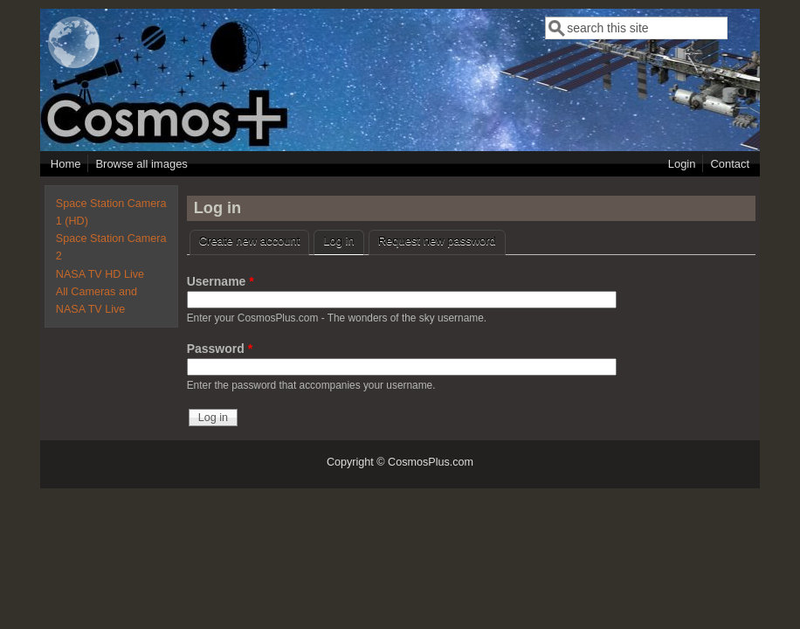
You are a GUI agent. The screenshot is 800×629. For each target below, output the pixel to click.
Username (220, 281)
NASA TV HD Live (100, 274)
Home (66, 163)
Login (682, 163)
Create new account (249, 240)
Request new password (437, 240)
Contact (729, 163)
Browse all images (141, 163)
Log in (343, 239)
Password (219, 349)
